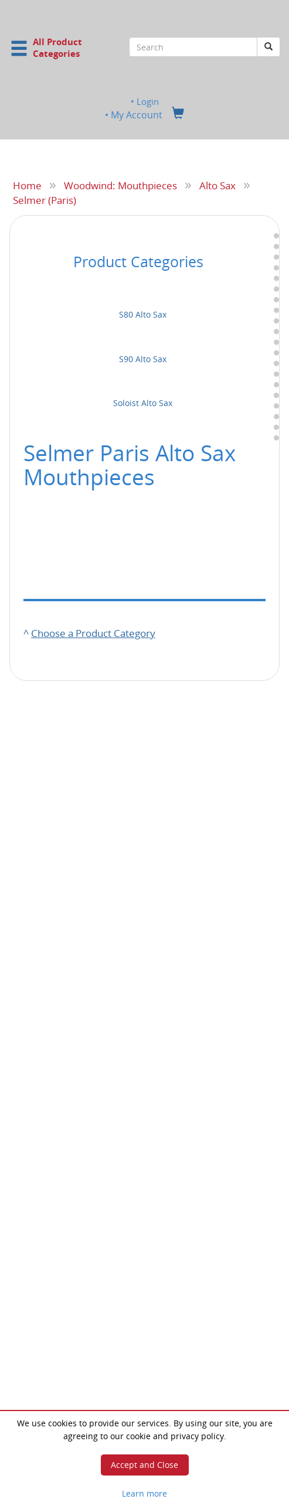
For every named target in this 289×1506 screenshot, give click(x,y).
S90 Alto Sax (142, 358)
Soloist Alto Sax (142, 402)
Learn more (144, 1493)
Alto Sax (217, 185)
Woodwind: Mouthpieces (120, 185)
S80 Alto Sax (142, 314)
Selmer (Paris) (44, 199)
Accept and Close (144, 1464)
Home (27, 185)
